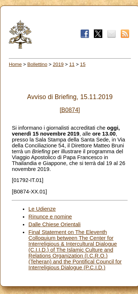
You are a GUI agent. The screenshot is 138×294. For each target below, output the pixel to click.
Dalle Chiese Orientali (54, 224)
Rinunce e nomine (50, 217)
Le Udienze (42, 209)
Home (15, 64)
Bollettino (37, 64)
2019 (58, 64)
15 (83, 64)
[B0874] (70, 110)
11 (72, 64)
